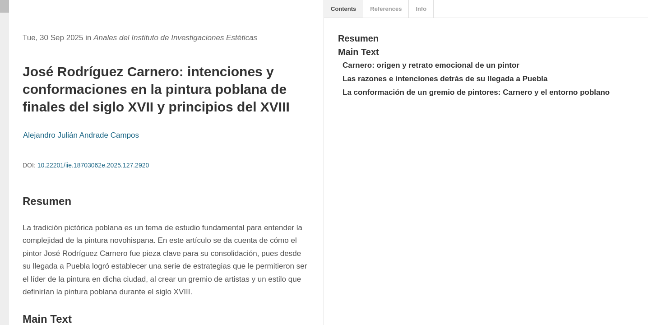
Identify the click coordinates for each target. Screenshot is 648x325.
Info (421, 8)
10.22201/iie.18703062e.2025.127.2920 (93, 165)
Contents (343, 8)
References (386, 8)
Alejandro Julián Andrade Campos (81, 135)
